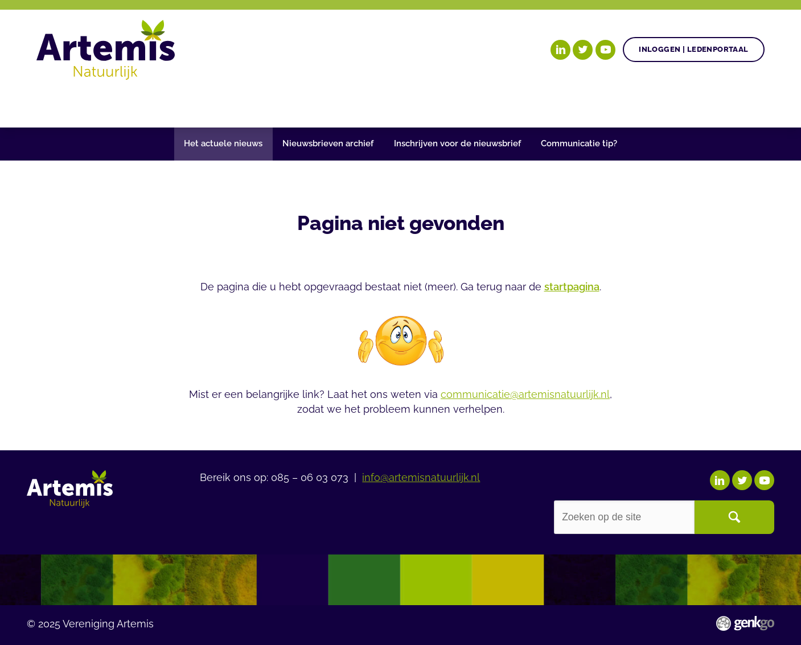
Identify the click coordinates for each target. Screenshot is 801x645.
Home (50, 103)
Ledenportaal (625, 102)
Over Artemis (530, 102)
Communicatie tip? (579, 143)
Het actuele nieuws (223, 143)
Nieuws (350, 102)
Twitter (583, 50)
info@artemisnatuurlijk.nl (421, 477)
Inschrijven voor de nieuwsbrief (457, 143)
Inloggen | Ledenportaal (693, 49)
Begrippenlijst (432, 102)
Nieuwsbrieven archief (327, 143)
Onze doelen (110, 102)
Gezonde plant (207, 102)
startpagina (571, 287)
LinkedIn (560, 50)
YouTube (605, 50)
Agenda (289, 102)
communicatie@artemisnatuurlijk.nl (525, 394)
